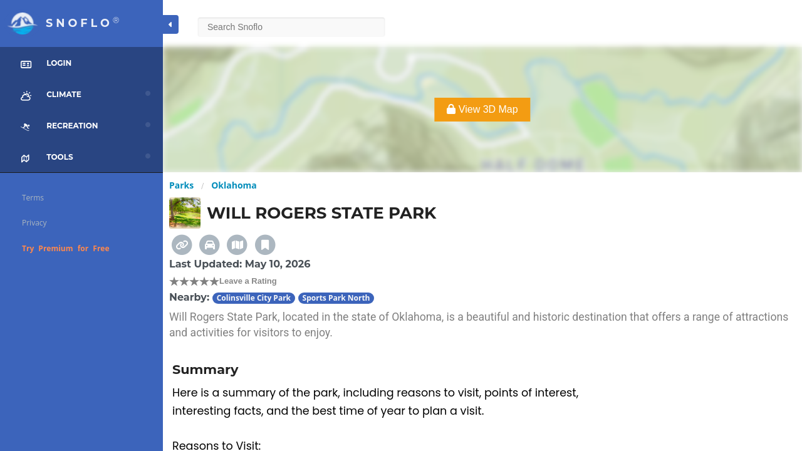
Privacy (34, 222)
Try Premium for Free (66, 248)
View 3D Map (482, 109)
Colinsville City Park (254, 298)
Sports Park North (336, 298)
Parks (181, 185)
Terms (33, 197)
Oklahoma (234, 185)
